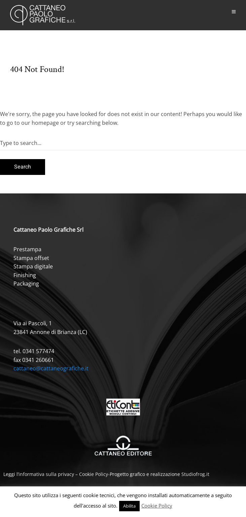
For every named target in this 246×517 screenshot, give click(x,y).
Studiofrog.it (195, 474)
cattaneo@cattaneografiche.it (51, 368)
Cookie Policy (93, 474)
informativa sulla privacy (46, 474)
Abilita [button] (129, 506)
